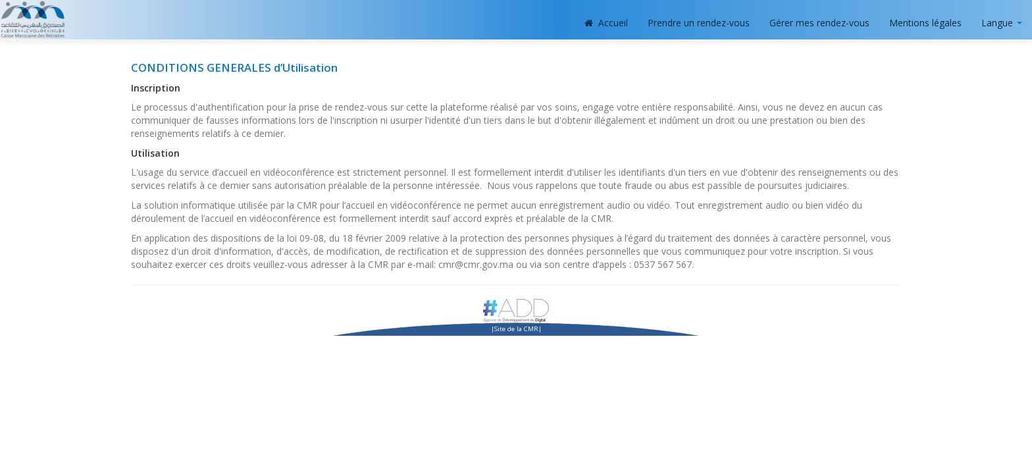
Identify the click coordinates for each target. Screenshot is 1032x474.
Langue (1001, 22)
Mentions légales (925, 22)
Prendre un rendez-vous (699, 22)
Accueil (606, 22)
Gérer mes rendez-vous (819, 22)
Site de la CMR (516, 329)
